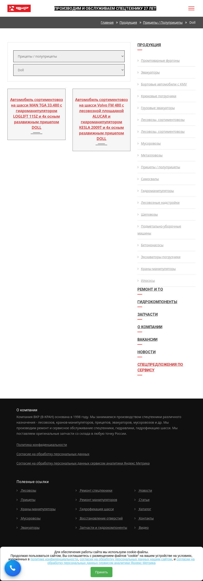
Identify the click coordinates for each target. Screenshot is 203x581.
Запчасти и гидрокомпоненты (101, 527)
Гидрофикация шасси (95, 509)
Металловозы (150, 155)
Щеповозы (147, 214)
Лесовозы (26, 490)
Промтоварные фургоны (158, 60)
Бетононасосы (150, 245)
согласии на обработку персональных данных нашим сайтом (126, 559)
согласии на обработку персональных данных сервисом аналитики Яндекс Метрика (121, 561)
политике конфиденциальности (54, 559)
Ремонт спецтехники (94, 490)
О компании (149, 327)
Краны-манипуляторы (156, 268)
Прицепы (26, 499)
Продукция (128, 22)
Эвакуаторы (148, 72)
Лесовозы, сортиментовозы (161, 119)
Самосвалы (148, 179)
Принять (101, 572)
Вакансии (147, 339)
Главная (107, 22)
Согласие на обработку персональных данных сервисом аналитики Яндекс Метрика (83, 463)
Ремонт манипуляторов (96, 499)
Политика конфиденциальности (42, 444)
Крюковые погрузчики (156, 96)
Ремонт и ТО (150, 289)
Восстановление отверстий (99, 518)
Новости (146, 352)
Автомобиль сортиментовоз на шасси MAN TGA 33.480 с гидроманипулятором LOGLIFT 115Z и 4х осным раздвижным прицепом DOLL (36, 113)
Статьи (142, 499)
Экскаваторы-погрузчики (158, 257)
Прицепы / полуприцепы (163, 22)
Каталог (142, 509)
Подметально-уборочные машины (159, 229)
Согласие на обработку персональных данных (53, 454)
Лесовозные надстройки (158, 202)
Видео (141, 527)
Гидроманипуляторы (155, 190)
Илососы (146, 280)
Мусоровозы (149, 143)
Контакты (144, 518)
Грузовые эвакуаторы (156, 108)
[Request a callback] (13, 568)
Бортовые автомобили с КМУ (162, 84)
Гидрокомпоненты (157, 302)
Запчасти (147, 314)
